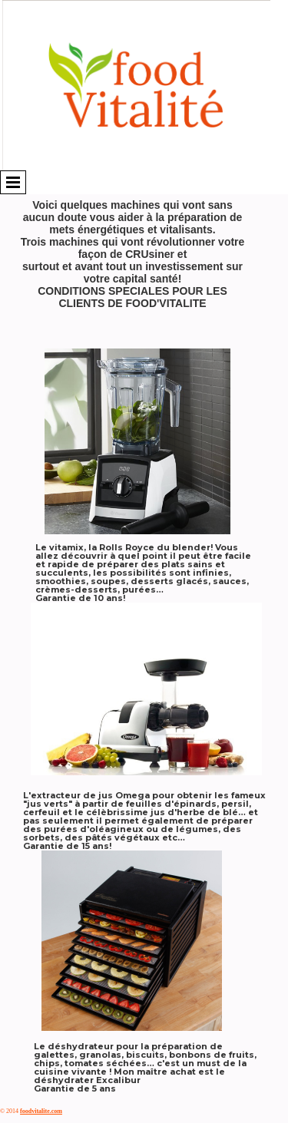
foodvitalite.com (41, 1111)
